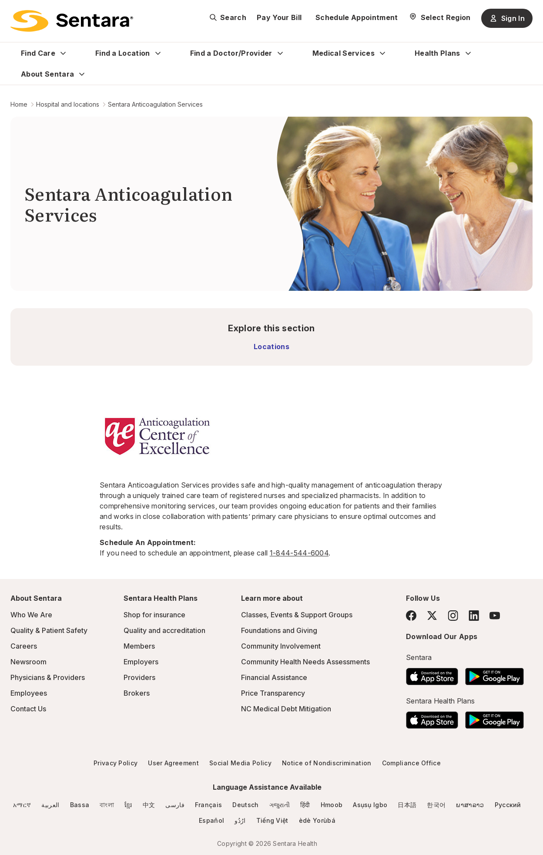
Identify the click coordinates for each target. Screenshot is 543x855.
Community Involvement (281, 646)
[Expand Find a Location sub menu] (158, 53)
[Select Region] (440, 17)
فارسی (174, 804)
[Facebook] (411, 615)
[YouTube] (494, 615)
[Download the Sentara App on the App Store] (432, 674)
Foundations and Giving (279, 630)
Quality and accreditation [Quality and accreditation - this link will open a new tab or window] (164, 630)
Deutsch (245, 804)
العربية (50, 804)
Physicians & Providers (47, 677)
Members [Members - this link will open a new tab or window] (139, 646)
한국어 (436, 804)
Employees (28, 693)
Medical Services (343, 53)
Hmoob (332, 804)
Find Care (38, 53)
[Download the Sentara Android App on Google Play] (494, 674)
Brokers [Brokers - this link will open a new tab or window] (137, 693)
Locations (271, 346)
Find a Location (122, 53)
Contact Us (28, 708)
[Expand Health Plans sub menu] (468, 53)
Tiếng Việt (272, 820)
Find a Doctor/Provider (231, 53)
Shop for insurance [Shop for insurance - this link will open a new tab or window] (154, 614)
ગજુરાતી (279, 804)
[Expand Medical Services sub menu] (382, 53)
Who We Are (31, 614)
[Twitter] (432, 615)
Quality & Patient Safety (48, 630)
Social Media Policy (240, 763)
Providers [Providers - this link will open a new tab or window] (139, 677)
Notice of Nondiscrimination (327, 763)
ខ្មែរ (128, 804)
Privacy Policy (115, 763)
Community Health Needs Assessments (305, 661)
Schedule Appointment (356, 17)
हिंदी (305, 804)
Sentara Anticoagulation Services (155, 104)
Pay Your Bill (279, 17)
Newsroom (28, 661)
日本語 (407, 804)
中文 (149, 804)
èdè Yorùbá (317, 820)
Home (18, 104)
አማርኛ (22, 804)
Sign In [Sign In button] (507, 18)
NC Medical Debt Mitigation (286, 708)
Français (208, 804)
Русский (508, 804)
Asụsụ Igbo (370, 804)
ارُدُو (240, 820)
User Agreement (173, 763)
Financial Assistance (274, 677)
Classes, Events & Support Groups (296, 614)
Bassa (80, 804)
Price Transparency (273, 693)
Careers (23, 646)
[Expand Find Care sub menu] (63, 53)
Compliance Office (411, 763)
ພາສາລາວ (470, 804)
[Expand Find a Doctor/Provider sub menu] (280, 53)
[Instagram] (453, 615)
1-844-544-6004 (299, 553)
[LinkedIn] (474, 615)
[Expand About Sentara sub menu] (81, 74)
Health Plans (437, 53)
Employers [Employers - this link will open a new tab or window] (141, 661)
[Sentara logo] (71, 21)
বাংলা (107, 804)
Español (211, 820)
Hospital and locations (67, 104)
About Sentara (47, 74)
